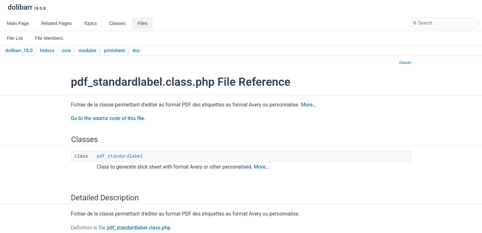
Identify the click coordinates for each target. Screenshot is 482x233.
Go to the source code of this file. (108, 118)
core (66, 50)
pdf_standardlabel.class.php (138, 228)
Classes (405, 63)
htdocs (47, 50)
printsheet (114, 50)
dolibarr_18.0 (19, 50)
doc (136, 50)
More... (309, 105)
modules (87, 50)
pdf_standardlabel (120, 156)
